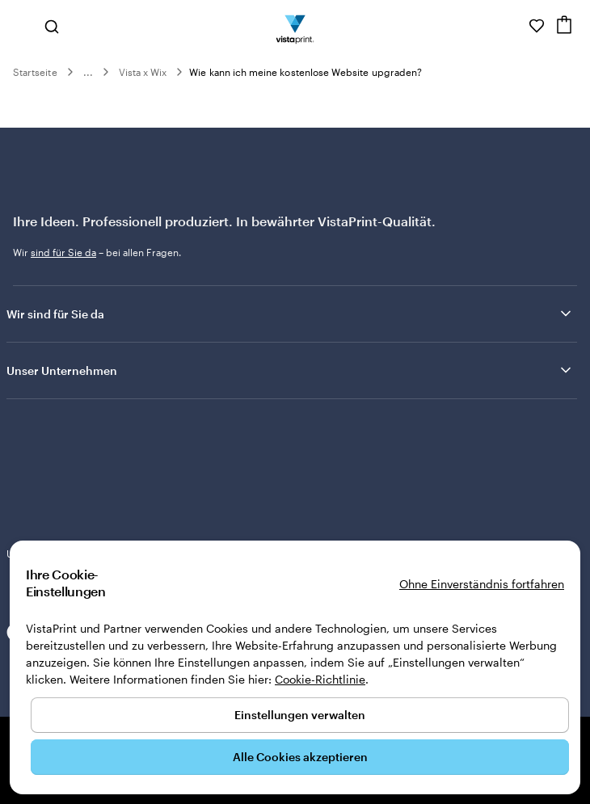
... (88, 71)
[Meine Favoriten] (537, 26)
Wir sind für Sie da (290, 313)
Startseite (35, 72)
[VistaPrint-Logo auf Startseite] (295, 26)
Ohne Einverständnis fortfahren (481, 584)
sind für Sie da (63, 252)
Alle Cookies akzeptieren (300, 757)
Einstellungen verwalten (299, 715)
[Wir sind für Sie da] (514, 26)
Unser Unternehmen (290, 370)
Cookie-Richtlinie (320, 679)
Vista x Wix (143, 72)
